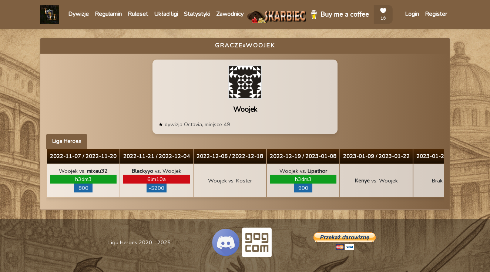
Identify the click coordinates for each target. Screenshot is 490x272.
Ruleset (138, 14)
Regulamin (108, 14)
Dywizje (78, 14)
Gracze (229, 45)
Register (436, 14)
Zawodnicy (230, 14)
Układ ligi (166, 14)
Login (412, 14)
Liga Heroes (66, 141)
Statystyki (197, 14)
